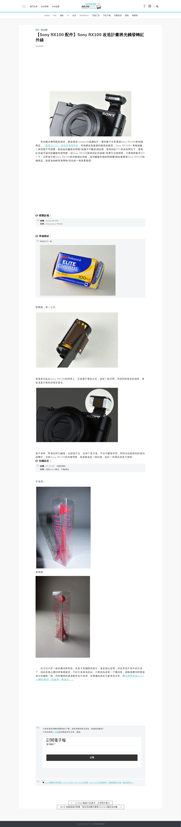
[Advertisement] (90, 67)
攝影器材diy (128, 782)
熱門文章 (33, 6)
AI (68, 15)
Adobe (47, 15)
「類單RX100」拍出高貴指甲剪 (60, 145)
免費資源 (118, 15)
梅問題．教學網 (91, 7)
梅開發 (135, 15)
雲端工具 (96, 15)
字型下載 (107, 15)
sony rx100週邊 (81, 782)
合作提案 (55, 6)
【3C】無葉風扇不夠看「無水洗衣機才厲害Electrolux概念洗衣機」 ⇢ (90, 807)
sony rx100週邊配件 (98, 782)
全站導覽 (45, 6)
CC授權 (55, 732)
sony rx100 (68, 782)
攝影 (62, 15)
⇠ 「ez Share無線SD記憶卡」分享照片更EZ (90, 803)
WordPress (84, 15)
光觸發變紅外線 (114, 782)
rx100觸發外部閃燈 (53, 782)
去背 (74, 15)
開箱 (127, 15)
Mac (54, 15)
